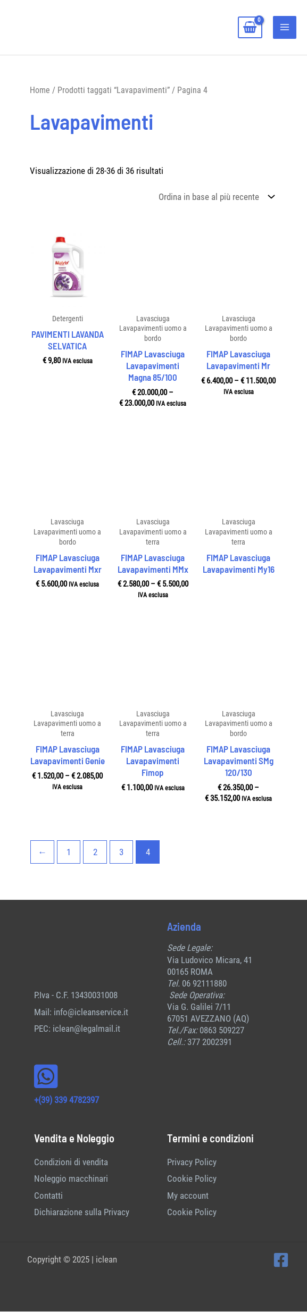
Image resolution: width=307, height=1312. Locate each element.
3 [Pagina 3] (121, 852)
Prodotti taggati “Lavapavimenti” (113, 91)
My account (188, 1196)
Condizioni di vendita (71, 1162)
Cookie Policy (192, 1179)
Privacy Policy (192, 1162)
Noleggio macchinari (71, 1179)
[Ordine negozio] (214, 197)
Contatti (48, 1196)
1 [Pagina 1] (69, 852)
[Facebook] (281, 1261)
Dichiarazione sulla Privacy (81, 1213)
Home (40, 91)
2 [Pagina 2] (95, 852)
